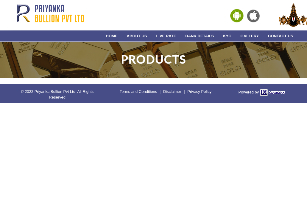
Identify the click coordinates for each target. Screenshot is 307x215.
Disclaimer (172, 91)
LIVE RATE (166, 36)
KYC (227, 36)
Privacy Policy (199, 91)
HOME (112, 36)
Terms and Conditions (138, 91)
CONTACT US (280, 36)
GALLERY (250, 36)
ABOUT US (137, 36)
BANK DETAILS (199, 36)
